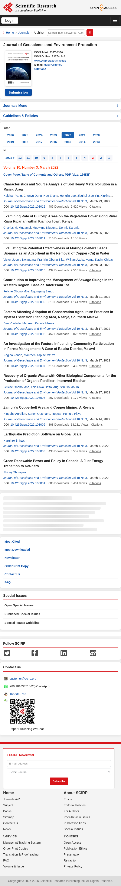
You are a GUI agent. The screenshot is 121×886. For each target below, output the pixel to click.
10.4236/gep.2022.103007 (27, 366)
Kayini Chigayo (105, 259)
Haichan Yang (12, 195)
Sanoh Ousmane (39, 413)
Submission (18, 92)
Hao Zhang (50, 195)
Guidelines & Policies (60, 116)
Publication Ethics (75, 848)
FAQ (7, 582)
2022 (68, 135)
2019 (10, 142)
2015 (68, 142)
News (7, 829)
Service (10, 836)
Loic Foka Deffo (41, 387)
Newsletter (12, 557)
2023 (53, 135)
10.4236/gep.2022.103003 (27, 451)
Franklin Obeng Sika (50, 259)
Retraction (70, 860)
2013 (96, 142)
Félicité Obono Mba (16, 387)
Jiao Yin (93, 195)
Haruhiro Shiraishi (15, 440)
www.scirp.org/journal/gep (50, 60)
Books (7, 811)
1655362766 (18, 694)
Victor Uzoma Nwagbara (19, 259)
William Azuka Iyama (80, 259)
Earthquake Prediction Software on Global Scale (42, 434)
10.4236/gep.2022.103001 (27, 483)
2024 (39, 135)
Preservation (72, 854)
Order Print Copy (16, 566)
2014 (82, 142)
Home (10, 32)
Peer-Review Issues (77, 817)
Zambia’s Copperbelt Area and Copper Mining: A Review (48, 407)
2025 (25, 135)
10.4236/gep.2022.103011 (27, 238)
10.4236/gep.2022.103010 (27, 270)
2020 (96, 135)
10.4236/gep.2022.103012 (27, 206)
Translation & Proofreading (21, 854)
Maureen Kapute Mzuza (38, 323)
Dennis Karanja (69, 227)
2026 (10, 135)
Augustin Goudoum (66, 387)
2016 (53, 142)
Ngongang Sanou (42, 291)
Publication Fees (75, 823)
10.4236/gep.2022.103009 (27, 302)
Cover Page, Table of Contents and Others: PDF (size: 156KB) (46, 174)
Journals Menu (60, 105)
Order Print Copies (15, 848)
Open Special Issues (18, 605)
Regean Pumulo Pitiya (66, 413)
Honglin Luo (68, 195)
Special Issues (73, 829)
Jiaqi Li (82, 195)
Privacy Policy (73, 866)
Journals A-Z (11, 799)
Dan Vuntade (12, 323)
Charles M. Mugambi (17, 227)
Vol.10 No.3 (79, 201)
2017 (39, 142)
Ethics (68, 799)
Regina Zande (12, 355)
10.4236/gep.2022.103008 (27, 334)
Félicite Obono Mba (16, 291)
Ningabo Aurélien (14, 413)
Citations (40, 69)
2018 (25, 142)
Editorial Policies (75, 805)
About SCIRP (76, 793)
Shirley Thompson (15, 472)
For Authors (71, 811)
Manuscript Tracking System (22, 842)
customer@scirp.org (23, 678)
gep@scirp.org (53, 64)
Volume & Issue (13, 866)
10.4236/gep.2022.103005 (27, 424)
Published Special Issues (22, 614)
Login (9, 20)
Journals (23, 32)
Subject (8, 805)
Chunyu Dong (32, 195)
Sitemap (8, 817)
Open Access (72, 842)
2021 (82, 135)
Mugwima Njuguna (45, 227)
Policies (71, 836)
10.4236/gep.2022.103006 (27, 397)
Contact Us (12, 574)
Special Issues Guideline (21, 622)
